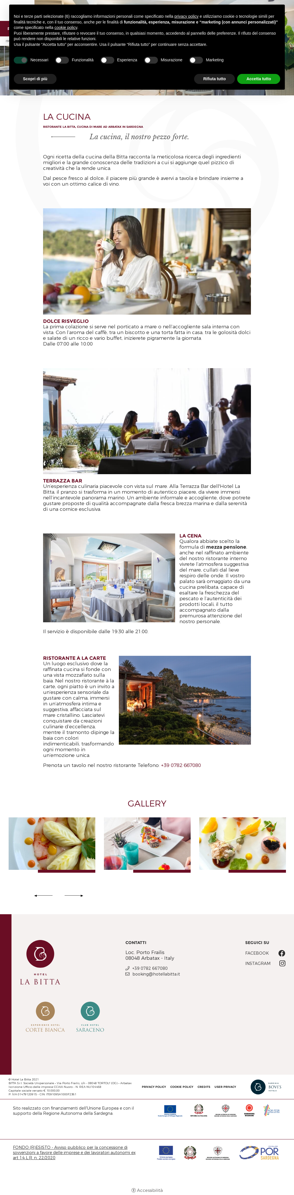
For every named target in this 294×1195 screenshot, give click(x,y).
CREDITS (204, 1087)
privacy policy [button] (187, 16)
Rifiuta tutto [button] (214, 78)
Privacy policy (154, 1087)
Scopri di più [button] (35, 78)
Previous (44, 895)
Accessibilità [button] (150, 1190)
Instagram (257, 963)
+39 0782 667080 (181, 765)
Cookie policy (181, 1087)
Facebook (257, 953)
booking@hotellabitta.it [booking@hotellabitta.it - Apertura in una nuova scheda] (156, 974)
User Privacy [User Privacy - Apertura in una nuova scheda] (225, 1087)
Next (73, 895)
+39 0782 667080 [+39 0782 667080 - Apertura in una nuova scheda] (150, 968)
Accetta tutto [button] (258, 78)
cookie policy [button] (66, 27)
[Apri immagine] (52, 843)
